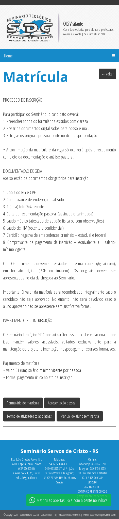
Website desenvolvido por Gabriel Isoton (99, 514)
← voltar (107, 74)
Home (8, 56)
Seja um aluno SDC (95, 34)
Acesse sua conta (72, 34)
